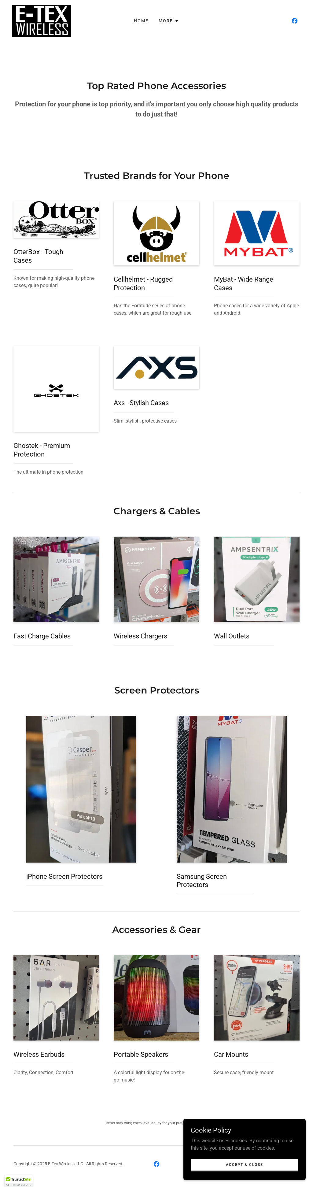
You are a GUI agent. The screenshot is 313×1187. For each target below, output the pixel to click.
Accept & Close (244, 1177)
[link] (41, 20)
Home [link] (141, 20)
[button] (169, 20)
